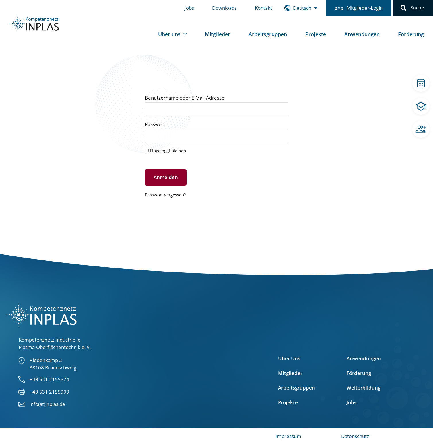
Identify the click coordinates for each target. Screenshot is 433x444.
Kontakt (263, 8)
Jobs (189, 8)
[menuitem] (305, 8)
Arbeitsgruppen (267, 34)
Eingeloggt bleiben (165, 151)
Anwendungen (362, 34)
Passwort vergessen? (165, 195)
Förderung (411, 34)
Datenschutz (355, 436)
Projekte (315, 34)
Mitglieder (217, 34)
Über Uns (289, 358)
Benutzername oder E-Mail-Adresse (184, 98)
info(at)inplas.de (47, 404)
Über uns (172, 34)
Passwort (155, 125)
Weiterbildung (363, 388)
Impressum (288, 436)
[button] (403, 8)
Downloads (224, 8)
